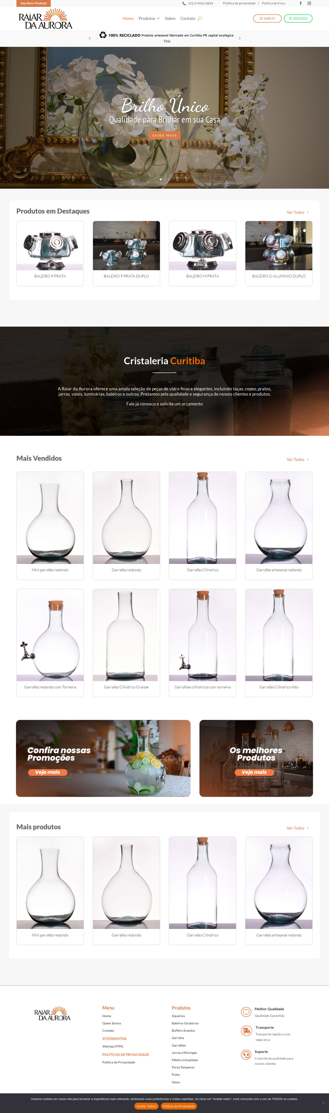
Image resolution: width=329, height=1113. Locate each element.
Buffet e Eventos (183, 1030)
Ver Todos (295, 212)
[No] (323, 1103)
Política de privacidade (239, 3)
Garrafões (179, 1045)
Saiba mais (164, 135)
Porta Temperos (183, 1067)
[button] (239, 38)
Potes (176, 1074)
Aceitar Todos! (146, 1106)
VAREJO (269, 18)
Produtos (147, 19)
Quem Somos (111, 1023)
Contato (187, 19)
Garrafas (178, 1038)
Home (128, 19)
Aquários (178, 1016)
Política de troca (273, 3)
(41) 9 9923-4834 (200, 3)
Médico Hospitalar (185, 1060)
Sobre (170, 19)
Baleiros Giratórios (185, 1023)
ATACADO (300, 18)
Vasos (176, 1082)
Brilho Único (165, 105)
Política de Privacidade (118, 1062)
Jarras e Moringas (184, 1053)
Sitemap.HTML (112, 1046)
